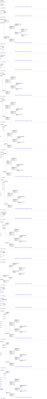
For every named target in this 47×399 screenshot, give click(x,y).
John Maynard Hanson (7, 371)
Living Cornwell (5, 318)
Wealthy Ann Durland (17, 114)
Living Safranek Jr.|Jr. (1, 13)
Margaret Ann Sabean (7, 333)
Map (23, 6)
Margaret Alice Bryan (7, 117)
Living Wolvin (1, 233)
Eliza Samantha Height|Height (13, 111)
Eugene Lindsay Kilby (3, 74)
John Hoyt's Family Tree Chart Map (19, 6)
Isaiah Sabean (6, 105)
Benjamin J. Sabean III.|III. (12, 102)
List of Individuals (26, 6)
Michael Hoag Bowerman (11, 26)
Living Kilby (1, 48)
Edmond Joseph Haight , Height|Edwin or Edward (20, 164)
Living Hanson (1, 252)
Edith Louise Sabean (3, 90)
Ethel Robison (4, 280)
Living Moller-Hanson (1, 321)
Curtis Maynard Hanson (1, 388)
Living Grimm (5, 377)
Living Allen (3, 184)
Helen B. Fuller (10, 277)
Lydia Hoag (16, 32)
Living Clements (5, 375)
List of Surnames (30, 6)
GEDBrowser (4, 43)
